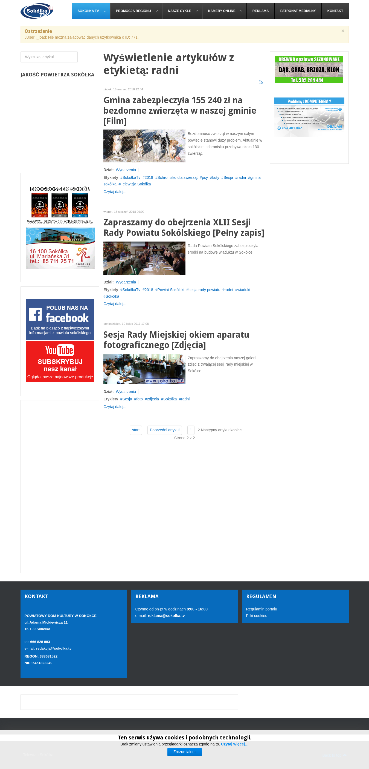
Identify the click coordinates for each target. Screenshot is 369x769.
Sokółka (112, 296)
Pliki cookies (256, 615)
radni (241, 177)
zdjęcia (153, 399)
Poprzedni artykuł (164, 430)
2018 (149, 177)
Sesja (228, 177)
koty (215, 177)
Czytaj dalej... (114, 192)
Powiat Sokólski (171, 290)
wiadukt (243, 290)
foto (139, 399)
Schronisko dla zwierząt (178, 177)
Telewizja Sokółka (136, 184)
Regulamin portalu (261, 609)
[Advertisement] (60, 486)
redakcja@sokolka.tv (53, 648)
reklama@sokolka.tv (166, 615)
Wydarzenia (126, 170)
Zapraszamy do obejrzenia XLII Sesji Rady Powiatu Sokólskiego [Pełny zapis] (183, 227)
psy (205, 177)
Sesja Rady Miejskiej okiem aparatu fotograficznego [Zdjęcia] (176, 340)
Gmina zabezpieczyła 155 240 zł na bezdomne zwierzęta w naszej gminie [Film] (179, 110)
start (136, 430)
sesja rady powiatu (204, 290)
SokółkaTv (131, 177)
